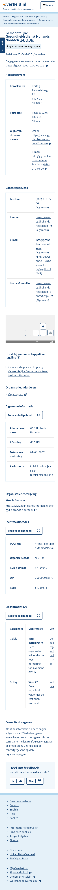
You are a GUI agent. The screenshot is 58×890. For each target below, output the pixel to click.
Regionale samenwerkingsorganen (19, 20)
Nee (31, 781)
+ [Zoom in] (43, 326)
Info (51, 342)
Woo (31, 682)
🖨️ (50, 332)
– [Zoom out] (43, 333)
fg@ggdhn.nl (43, 269)
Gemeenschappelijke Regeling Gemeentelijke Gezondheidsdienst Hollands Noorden (28, 371)
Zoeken (14, 818)
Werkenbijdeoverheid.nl (23, 881)
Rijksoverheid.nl (19, 872)
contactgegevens (15, 750)
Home (6, 16)
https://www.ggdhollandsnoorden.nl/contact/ (41, 139)
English (14, 809)
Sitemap (14, 840)
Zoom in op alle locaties (36, 333)
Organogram (15, 394)
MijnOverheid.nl (19, 868)
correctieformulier (16, 741)
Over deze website (20, 801)
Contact (14, 805)
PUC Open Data (19, 858)
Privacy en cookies (20, 832)
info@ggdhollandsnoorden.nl (43, 244)
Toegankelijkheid (19, 836)
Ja (13, 781)
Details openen (2, 45)
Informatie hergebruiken (24, 827)
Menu (49, 5)
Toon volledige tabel (20, 415)
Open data (16, 850)
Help (12, 813)
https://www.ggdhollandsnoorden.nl (43, 221)
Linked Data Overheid (22, 854)
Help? (46, 65)
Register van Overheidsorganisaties (28, 16)
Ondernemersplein (20, 876)
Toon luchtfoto (28, 332)
